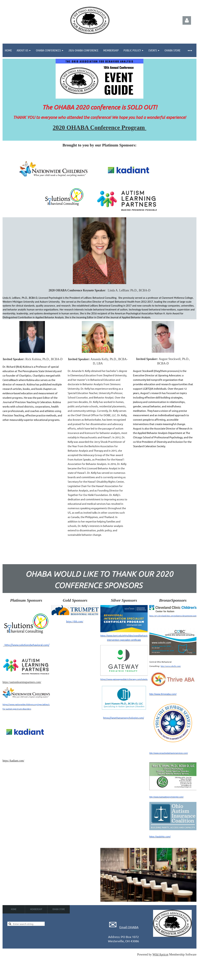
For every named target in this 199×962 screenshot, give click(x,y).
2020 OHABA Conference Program (99, 127)
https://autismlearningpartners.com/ (22, 682)
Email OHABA (128, 927)
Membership (36, 909)
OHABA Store (58, 909)
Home (13, 909)
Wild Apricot (160, 954)
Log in (187, 20)
